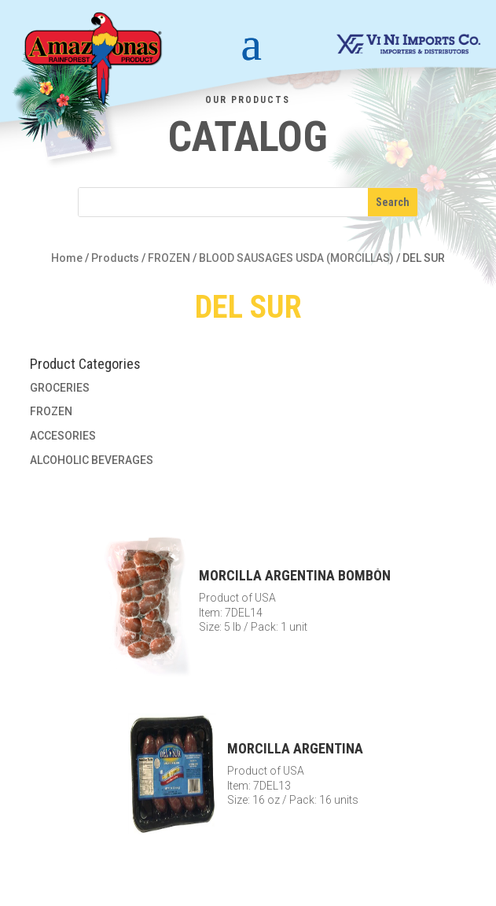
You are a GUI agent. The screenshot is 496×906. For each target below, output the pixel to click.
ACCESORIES (63, 435)
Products (115, 258)
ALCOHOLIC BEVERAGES (91, 460)
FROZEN (169, 258)
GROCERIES (60, 387)
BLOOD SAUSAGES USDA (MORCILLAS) (296, 258)
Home (67, 258)
